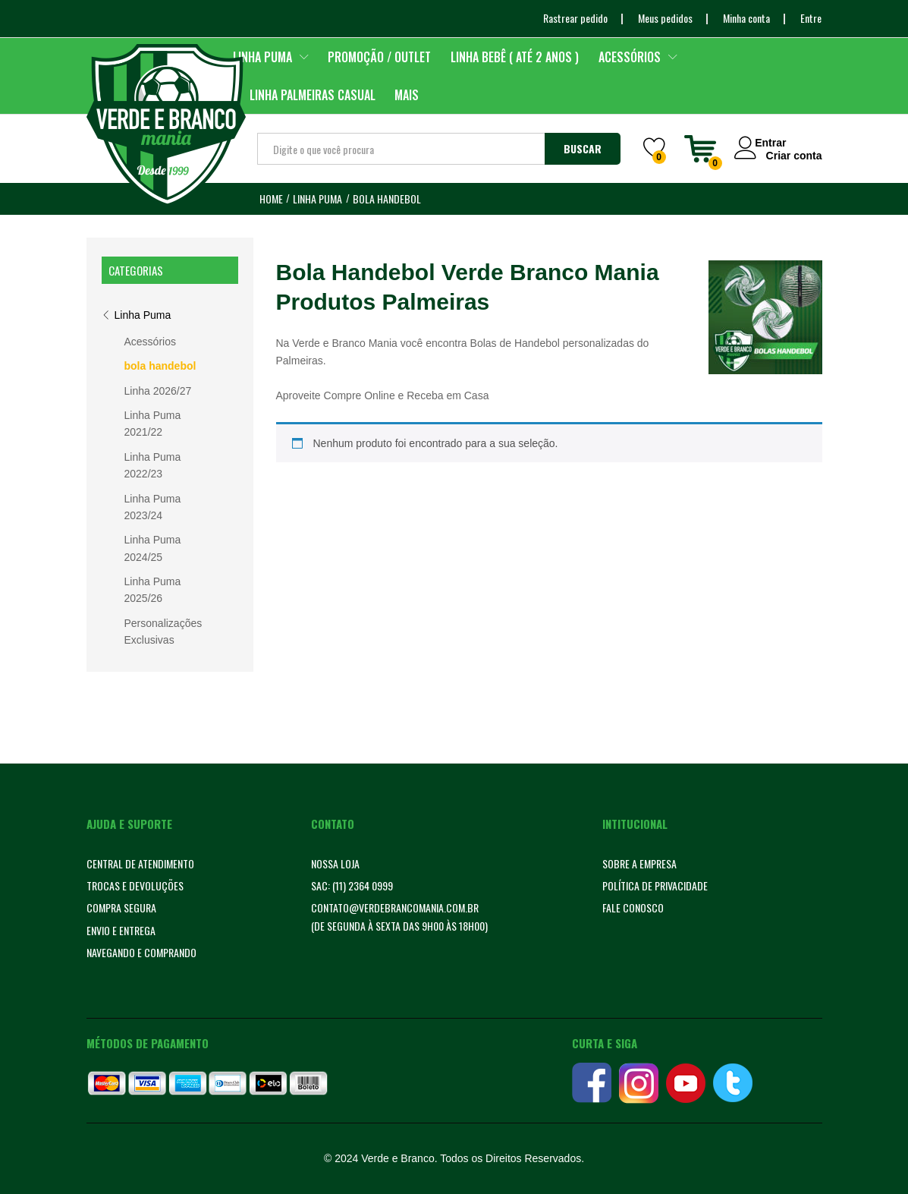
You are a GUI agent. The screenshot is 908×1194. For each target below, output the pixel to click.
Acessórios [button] (630, 57)
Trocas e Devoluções (135, 885)
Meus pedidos (665, 18)
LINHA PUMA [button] (262, 57)
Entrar (765, 142)
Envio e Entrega (121, 930)
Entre (811, 18)
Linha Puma (143, 315)
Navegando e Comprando (141, 952)
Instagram (638, 1083)
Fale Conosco (633, 907)
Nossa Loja (335, 863)
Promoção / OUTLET (379, 57)
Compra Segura (121, 907)
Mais (406, 95)
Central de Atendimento (140, 863)
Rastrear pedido (575, 18)
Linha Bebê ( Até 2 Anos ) (515, 57)
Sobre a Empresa (639, 863)
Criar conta (794, 155)
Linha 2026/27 (158, 391)
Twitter (732, 1083)
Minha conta (746, 18)
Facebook (591, 1083)
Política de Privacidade (655, 885)
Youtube (685, 1083)
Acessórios (150, 342)
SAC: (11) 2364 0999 (352, 885)
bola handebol (160, 366)
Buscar (583, 148)
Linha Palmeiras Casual (312, 95)
